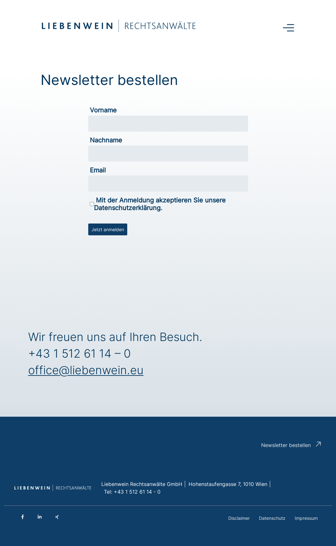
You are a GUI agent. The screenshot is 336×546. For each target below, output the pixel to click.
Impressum (306, 518)
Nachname (106, 140)
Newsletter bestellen (286, 445)
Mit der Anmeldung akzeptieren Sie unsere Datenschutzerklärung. (158, 204)
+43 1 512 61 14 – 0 (79, 353)
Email (98, 170)
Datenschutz (272, 518)
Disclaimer (239, 518)
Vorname (103, 110)
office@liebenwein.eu (86, 370)
